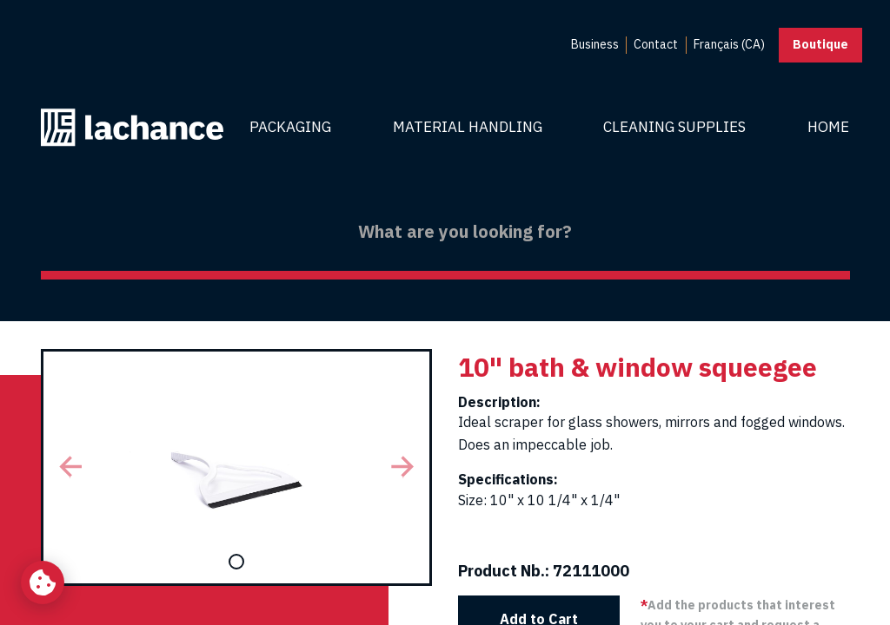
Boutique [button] (820, 44)
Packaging (290, 126)
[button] (70, 467)
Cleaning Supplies (674, 126)
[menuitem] (595, 45)
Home (828, 126)
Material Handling (467, 126)
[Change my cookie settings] (42, 582)
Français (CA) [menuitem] (729, 44)
